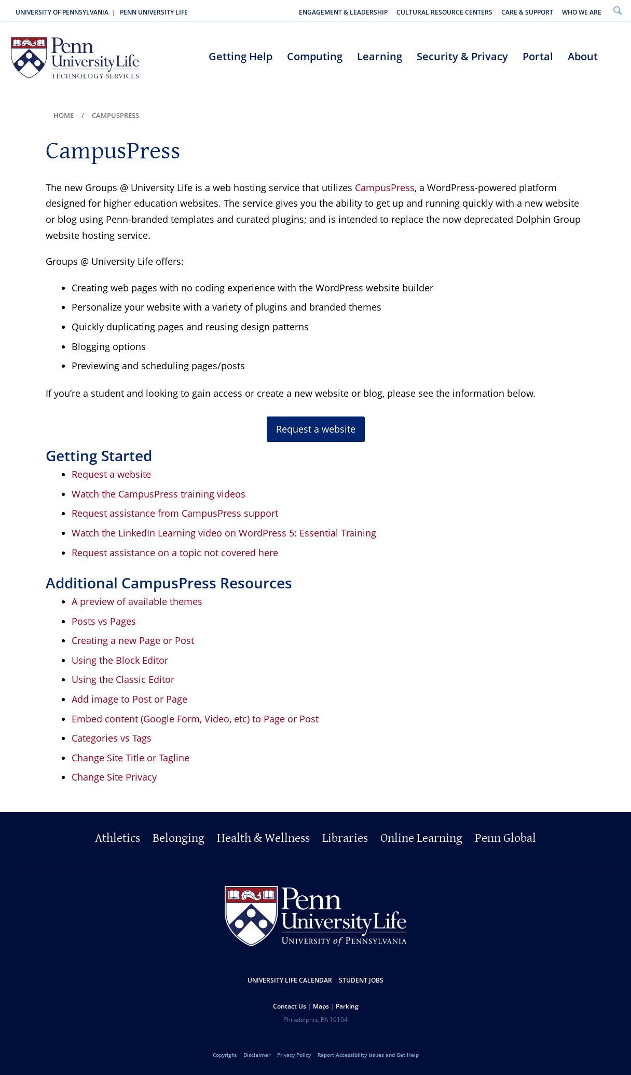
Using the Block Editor (120, 660)
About (583, 56)
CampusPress (385, 187)
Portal (538, 56)
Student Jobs (361, 980)
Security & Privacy (462, 56)
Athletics (117, 838)
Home (63, 115)
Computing (314, 56)
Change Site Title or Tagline (130, 757)
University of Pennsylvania (62, 12)
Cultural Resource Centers (444, 12)
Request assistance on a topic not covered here (175, 552)
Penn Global (505, 838)
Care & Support (527, 12)
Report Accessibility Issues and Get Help (368, 1054)
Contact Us (289, 1006)
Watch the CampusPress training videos (158, 494)
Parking (347, 1006)
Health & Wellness (263, 838)
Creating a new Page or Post (133, 640)
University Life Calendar (290, 980)
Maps (321, 1006)
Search (617, 10)
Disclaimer (256, 1054)
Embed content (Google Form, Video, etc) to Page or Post (195, 719)
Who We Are (581, 12)
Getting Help (240, 56)
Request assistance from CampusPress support (175, 513)
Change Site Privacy (114, 777)
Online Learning (421, 838)
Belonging (178, 838)
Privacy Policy (294, 1054)
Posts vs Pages (104, 621)
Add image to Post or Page (129, 699)
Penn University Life (154, 12)
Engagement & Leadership (343, 12)
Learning (379, 56)
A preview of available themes (137, 601)
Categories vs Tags (112, 738)
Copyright (225, 1054)
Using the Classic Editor (123, 679)
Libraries (345, 838)
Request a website (111, 474)
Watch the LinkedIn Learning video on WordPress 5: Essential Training (224, 533)
